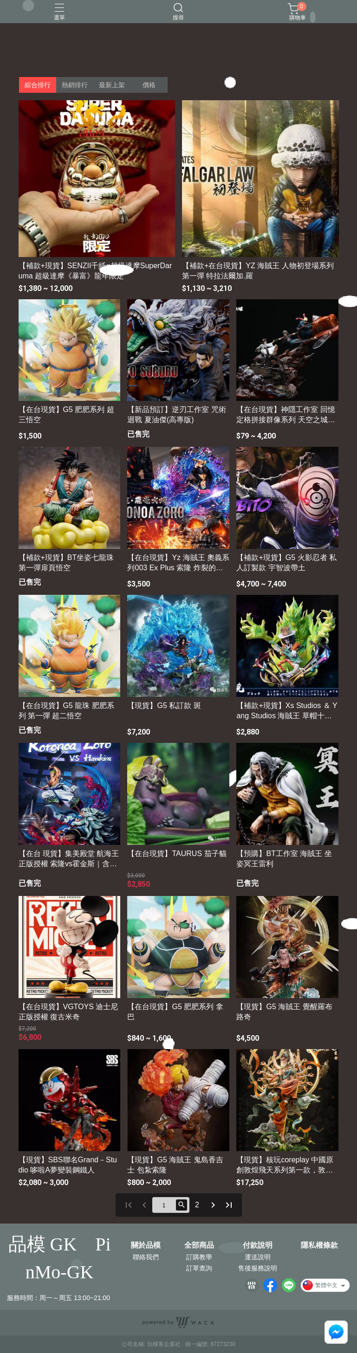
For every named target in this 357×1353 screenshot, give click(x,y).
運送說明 (258, 1257)
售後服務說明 (257, 1268)
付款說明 (258, 1245)
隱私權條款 (319, 1245)
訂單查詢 (199, 1268)
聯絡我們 (146, 1257)
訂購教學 (199, 1257)
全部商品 (199, 1245)
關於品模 (146, 1245)
